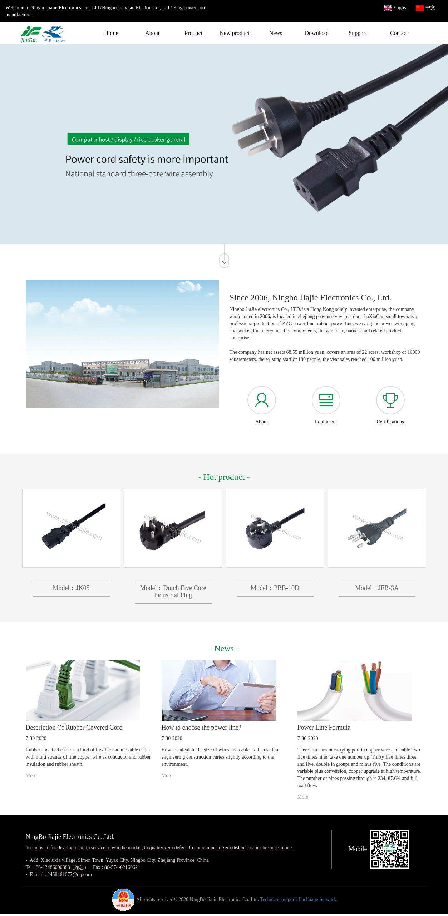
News (275, 33)
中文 (425, 7)
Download (317, 33)
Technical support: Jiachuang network (298, 899)
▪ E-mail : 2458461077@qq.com (59, 874)
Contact (399, 33)
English (396, 7)
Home (111, 33)
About (152, 33)
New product (235, 33)
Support (358, 33)
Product (193, 33)
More (31, 775)
